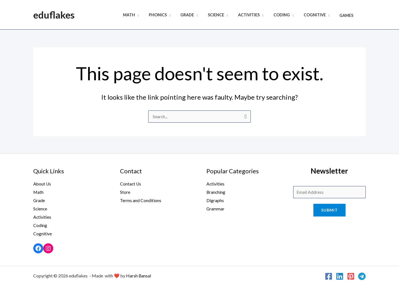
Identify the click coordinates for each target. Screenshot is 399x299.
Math (144, 15)
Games (347, 15)
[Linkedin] (340, 276)
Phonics (171, 15)
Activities (256, 15)
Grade (199, 15)
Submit (329, 210)
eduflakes (54, 14)
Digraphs (215, 200)
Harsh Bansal (138, 275)
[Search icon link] (365, 15)
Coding (286, 15)
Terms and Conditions (140, 200)
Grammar (215, 208)
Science (225, 15)
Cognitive (318, 15)
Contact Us (131, 184)
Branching (216, 192)
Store (125, 192)
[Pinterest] (351, 276)
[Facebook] (328, 276)
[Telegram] (362, 276)
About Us (42, 184)
